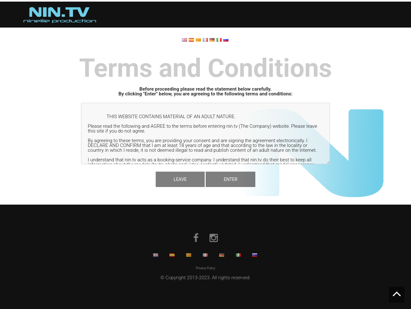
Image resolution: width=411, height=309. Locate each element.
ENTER (230, 179)
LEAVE (180, 179)
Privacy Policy (205, 268)
